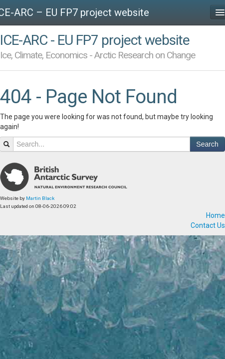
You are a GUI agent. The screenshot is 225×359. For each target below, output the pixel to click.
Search (207, 144)
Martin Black (40, 198)
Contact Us (208, 225)
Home (215, 215)
